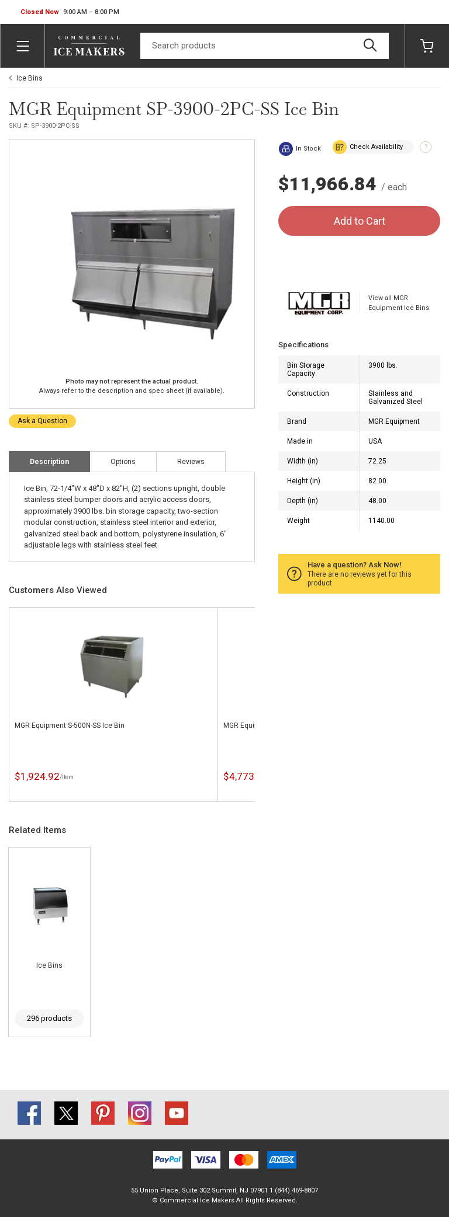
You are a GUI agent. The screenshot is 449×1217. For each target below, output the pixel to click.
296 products (49, 1018)
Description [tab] (49, 462)
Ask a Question (42, 421)
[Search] (264, 46)
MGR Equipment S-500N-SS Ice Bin (70, 725)
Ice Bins (29, 78)
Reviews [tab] (191, 462)
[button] (69, 12)
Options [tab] (123, 462)
